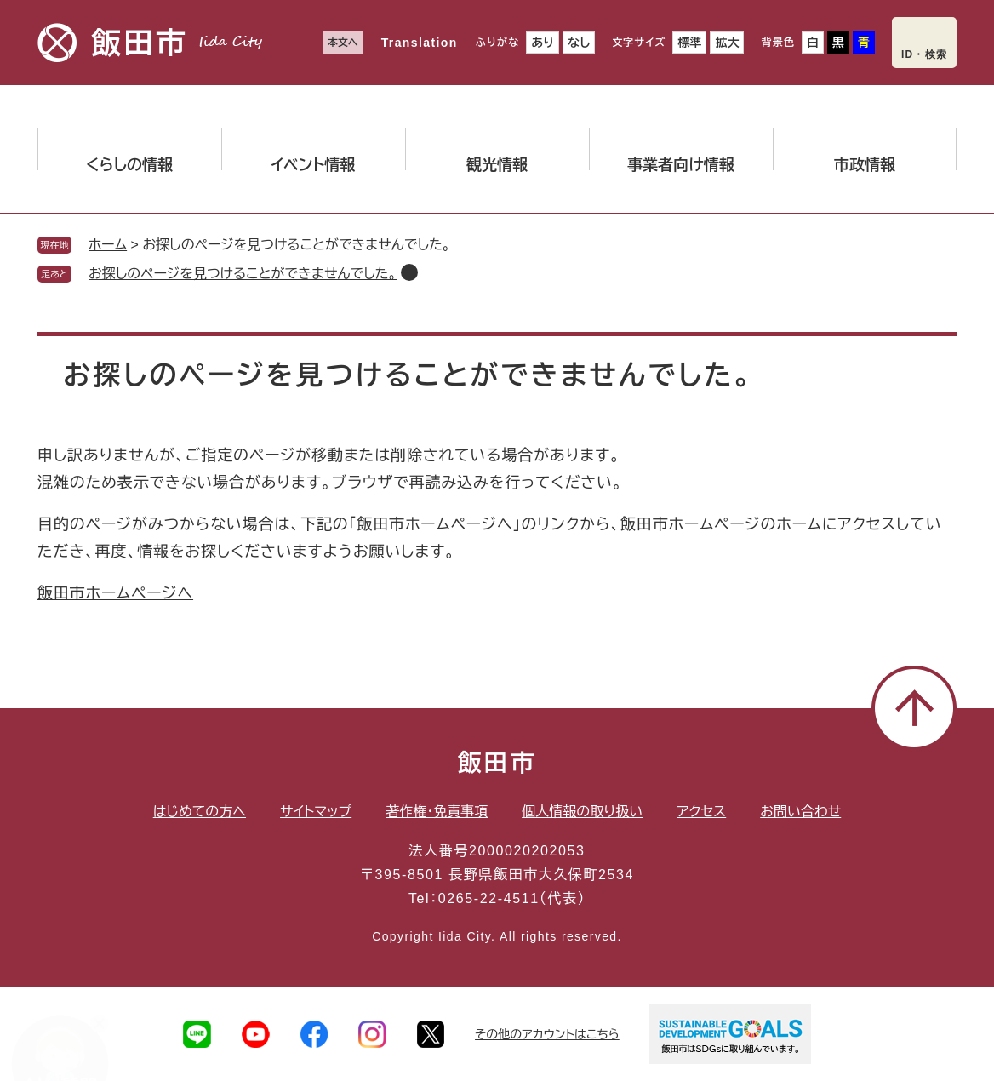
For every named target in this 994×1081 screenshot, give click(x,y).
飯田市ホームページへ (115, 593)
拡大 (727, 42)
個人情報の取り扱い (582, 811)
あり (542, 42)
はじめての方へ (199, 811)
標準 (689, 42)
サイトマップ (315, 811)
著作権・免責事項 (437, 811)
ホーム (108, 244)
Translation (419, 42)
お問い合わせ (800, 811)
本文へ (343, 43)
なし (579, 42)
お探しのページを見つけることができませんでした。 (243, 273)
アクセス (701, 811)
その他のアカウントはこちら (547, 1034)
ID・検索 (924, 54)
